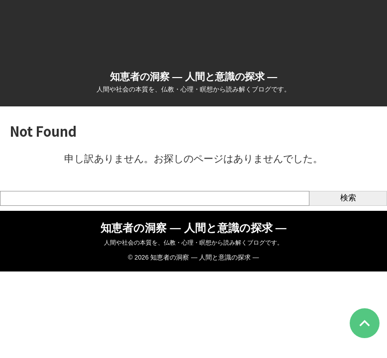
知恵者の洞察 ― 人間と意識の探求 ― (194, 76)
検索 (348, 197)
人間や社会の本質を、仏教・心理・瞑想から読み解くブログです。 (193, 242)
